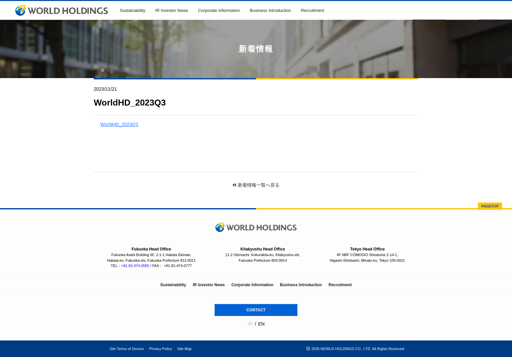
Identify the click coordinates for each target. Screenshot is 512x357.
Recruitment (312, 10)
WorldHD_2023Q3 (119, 124)
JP (250, 324)
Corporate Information (219, 10)
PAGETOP (490, 206)
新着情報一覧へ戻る (256, 185)
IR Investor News (171, 10)
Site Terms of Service (127, 349)
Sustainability (132, 10)
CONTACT (256, 310)
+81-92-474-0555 (135, 266)
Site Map (184, 349)
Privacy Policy (160, 349)
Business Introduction (270, 10)
